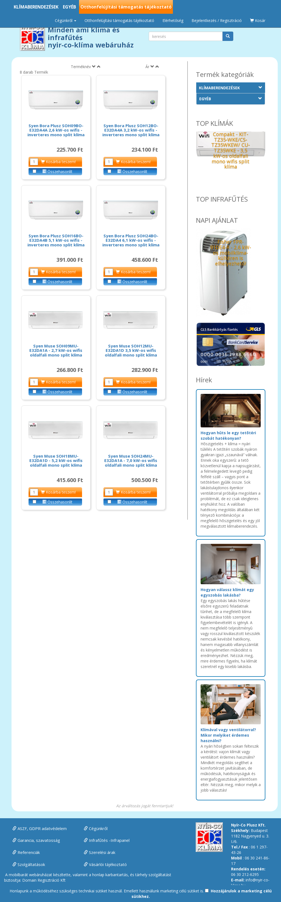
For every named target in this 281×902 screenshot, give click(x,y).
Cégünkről (96, 828)
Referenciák (26, 852)
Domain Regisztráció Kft (44, 880)
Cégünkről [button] (65, 20)
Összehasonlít (57, 171)
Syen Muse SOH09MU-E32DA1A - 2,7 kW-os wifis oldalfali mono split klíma (55, 350)
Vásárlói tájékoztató (105, 864)
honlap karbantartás (110, 874)
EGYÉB (69, 7)
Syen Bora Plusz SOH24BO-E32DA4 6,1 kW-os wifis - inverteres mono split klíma (130, 240)
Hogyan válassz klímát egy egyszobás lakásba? (227, 592)
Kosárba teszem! (58, 161)
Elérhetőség (172, 20)
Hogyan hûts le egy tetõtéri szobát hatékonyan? (228, 435)
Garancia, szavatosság (36, 840)
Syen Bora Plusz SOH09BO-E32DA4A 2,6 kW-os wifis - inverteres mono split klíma (56, 130)
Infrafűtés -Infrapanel (107, 840)
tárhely (141, 874)
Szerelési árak (99, 852)
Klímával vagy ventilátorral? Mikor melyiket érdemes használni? (228, 735)
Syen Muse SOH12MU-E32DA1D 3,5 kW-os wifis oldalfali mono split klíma (131, 350)
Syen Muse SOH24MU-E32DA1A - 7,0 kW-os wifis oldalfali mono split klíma (130, 460)
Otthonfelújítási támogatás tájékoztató (126, 7)
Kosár (257, 20)
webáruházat (40, 874)
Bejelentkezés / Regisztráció (217, 20)
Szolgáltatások (28, 864)
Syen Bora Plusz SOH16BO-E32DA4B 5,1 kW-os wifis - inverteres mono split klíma (56, 240)
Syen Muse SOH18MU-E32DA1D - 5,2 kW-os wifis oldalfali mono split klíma (56, 460)
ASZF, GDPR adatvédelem (39, 828)
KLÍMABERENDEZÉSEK (36, 7)
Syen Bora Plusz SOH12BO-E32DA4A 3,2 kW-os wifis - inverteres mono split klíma (130, 130)
